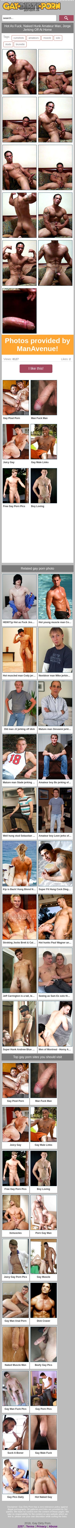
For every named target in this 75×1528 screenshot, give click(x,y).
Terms (30, 1526)
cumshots (19, 38)
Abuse (53, 1526)
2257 (21, 1526)
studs (8, 44)
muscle (47, 38)
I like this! (35, 368)
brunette (20, 44)
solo (58, 38)
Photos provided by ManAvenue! (37, 344)
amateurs (34, 38)
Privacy (42, 1526)
